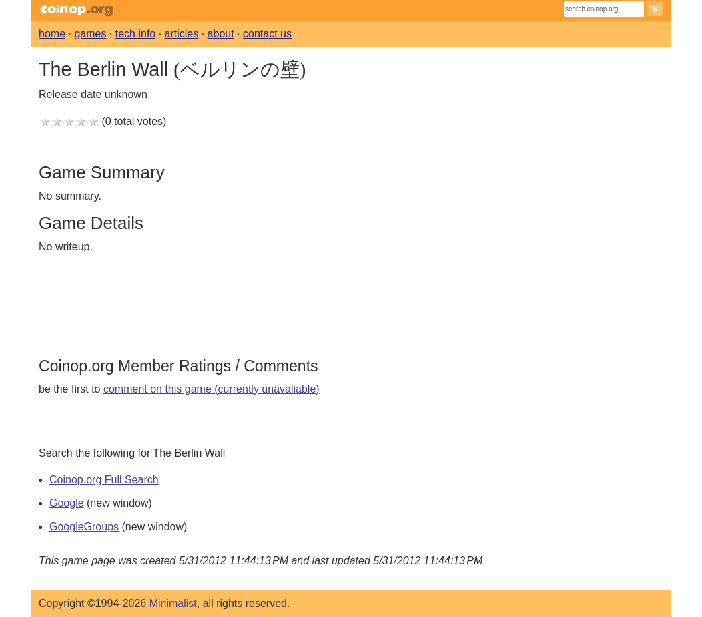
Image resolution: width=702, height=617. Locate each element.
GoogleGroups (84, 526)
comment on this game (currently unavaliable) (211, 389)
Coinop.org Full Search (104, 479)
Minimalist (173, 603)
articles (182, 33)
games (90, 33)
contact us (267, 33)
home (52, 33)
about (221, 33)
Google (66, 503)
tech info (135, 33)
